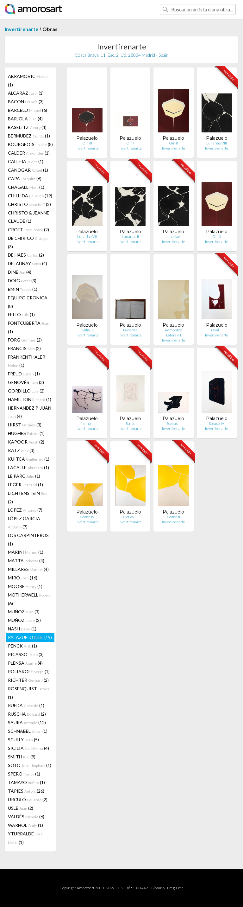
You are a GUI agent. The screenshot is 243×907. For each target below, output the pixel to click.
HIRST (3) (24, 424)
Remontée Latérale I (173, 332)
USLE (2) (20, 808)
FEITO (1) (21, 314)
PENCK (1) (22, 645)
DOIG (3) (22, 280)
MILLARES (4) (28, 569)
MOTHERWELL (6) (29, 599)
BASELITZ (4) (27, 127)
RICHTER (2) (28, 680)
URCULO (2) (27, 799)
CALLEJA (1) (25, 161)
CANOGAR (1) (28, 170)
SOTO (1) (29, 765)
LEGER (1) (25, 484)
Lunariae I (173, 236)
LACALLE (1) (28, 467)
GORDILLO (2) (26, 390)
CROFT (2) (28, 229)
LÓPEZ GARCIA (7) (24, 522)
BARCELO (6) (27, 110)
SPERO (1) (24, 773)
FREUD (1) (24, 373)
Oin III (87, 143)
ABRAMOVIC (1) (28, 80)
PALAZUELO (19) (30, 637)
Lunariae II (130, 236)
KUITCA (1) (28, 459)
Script (130, 423)
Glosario (158, 887)
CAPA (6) (24, 178)
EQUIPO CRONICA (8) (27, 302)
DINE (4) (19, 272)
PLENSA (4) (25, 663)
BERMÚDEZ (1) (29, 135)
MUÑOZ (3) (24, 611)
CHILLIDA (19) (30, 195)
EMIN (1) (22, 289)
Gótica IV (87, 516)
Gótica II (173, 516)
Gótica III (130, 516)
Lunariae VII (87, 236)
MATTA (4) (26, 560)
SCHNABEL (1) (27, 731)
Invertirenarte (21, 29)
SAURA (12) (27, 722)
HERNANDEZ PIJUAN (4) (29, 412)
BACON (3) (26, 101)
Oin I (130, 143)
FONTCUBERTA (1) (28, 327)
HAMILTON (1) (29, 399)
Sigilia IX (87, 330)
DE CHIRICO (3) (27, 242)
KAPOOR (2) (26, 441)
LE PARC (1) (24, 476)
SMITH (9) (21, 756)
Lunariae (130, 330)
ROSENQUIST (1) (28, 693)
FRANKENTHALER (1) (26, 361)
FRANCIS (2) (24, 348)
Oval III (216, 330)
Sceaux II (173, 423)
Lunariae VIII (216, 143)
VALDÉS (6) (26, 816)
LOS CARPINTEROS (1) (28, 539)
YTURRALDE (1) (25, 838)
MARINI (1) (25, 552)
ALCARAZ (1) (26, 93)
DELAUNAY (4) (27, 263)
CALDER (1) (29, 153)
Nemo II (87, 423)
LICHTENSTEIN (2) (27, 497)
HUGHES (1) (26, 433)
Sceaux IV (216, 423)
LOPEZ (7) (25, 510)
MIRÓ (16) (22, 577)
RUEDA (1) (26, 705)
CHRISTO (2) (29, 204)
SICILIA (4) (28, 748)
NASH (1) (22, 628)
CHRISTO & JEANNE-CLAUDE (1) (29, 217)
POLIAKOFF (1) (29, 671)
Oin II (173, 143)
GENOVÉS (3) (26, 382)
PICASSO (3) (26, 654)
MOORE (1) (25, 586)
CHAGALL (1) (26, 187)
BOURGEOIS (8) (30, 144)
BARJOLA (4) (25, 118)
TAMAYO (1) (26, 782)
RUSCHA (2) (27, 714)
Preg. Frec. (175, 887)
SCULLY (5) (23, 739)
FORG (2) (25, 339)
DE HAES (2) (26, 255)
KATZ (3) (21, 450)
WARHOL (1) (25, 825)
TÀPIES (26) (26, 791)
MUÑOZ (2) (24, 620)
